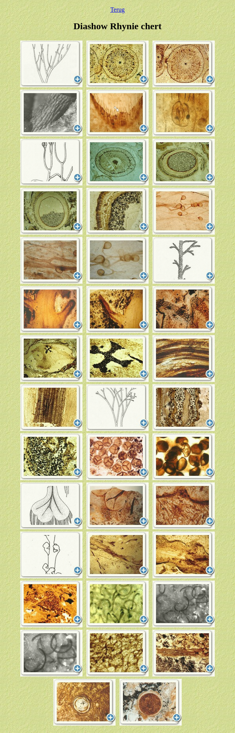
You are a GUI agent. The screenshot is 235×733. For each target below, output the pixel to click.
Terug (117, 9)
